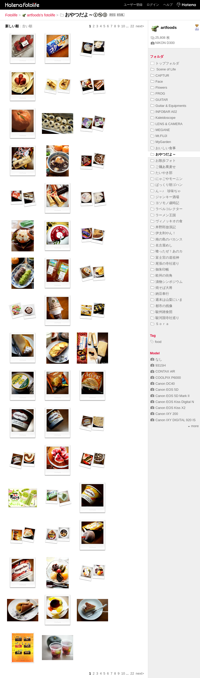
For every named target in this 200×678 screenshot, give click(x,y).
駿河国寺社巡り (165, 318)
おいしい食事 (163, 148)
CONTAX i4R (163, 371)
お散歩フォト (163, 160)
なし (156, 359)
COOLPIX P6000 (166, 378)
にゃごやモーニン (167, 179)
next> (140, 26)
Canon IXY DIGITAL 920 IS (173, 420)
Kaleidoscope (163, 118)
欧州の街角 (161, 275)
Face (157, 81)
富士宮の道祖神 (165, 257)
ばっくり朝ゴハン (167, 185)
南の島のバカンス (167, 239)
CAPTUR (160, 75)
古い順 (27, 26)
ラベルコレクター (167, 209)
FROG (158, 93)
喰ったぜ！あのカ (167, 251)
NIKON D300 (163, 43)
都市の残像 (161, 306)
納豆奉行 (160, 294)
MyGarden (161, 142)
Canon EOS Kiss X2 (168, 408)
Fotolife (11, 15)
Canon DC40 (163, 384)
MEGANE (160, 130)
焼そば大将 (161, 288)
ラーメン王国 (163, 215)
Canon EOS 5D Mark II (170, 396)
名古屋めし (161, 245)
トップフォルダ (165, 63)
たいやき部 (161, 173)
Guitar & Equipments (168, 106)
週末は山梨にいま (167, 300)
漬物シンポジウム (167, 282)
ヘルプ (168, 4)
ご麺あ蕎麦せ (163, 167)
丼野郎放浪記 (163, 227)
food (156, 342)
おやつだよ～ (163, 154)
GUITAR (159, 100)
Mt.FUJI (159, 136)
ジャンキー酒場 (165, 197)
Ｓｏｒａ (160, 324)
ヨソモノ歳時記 (165, 203)
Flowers (159, 87)
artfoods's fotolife (38, 15)
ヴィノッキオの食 (167, 221)
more (193, 426)
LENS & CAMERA (167, 124)
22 (132, 26)
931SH (158, 365)
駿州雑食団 (161, 312)
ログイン (153, 4)
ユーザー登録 (133, 4)
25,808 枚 (160, 38)
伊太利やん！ (163, 233)
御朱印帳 (160, 269)
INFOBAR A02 (164, 112)
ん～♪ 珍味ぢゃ (166, 191)
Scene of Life (163, 69)
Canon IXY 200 (164, 414)
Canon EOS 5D (164, 390)
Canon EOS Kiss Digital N (172, 402)
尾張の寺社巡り (165, 263)
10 (123, 26)
